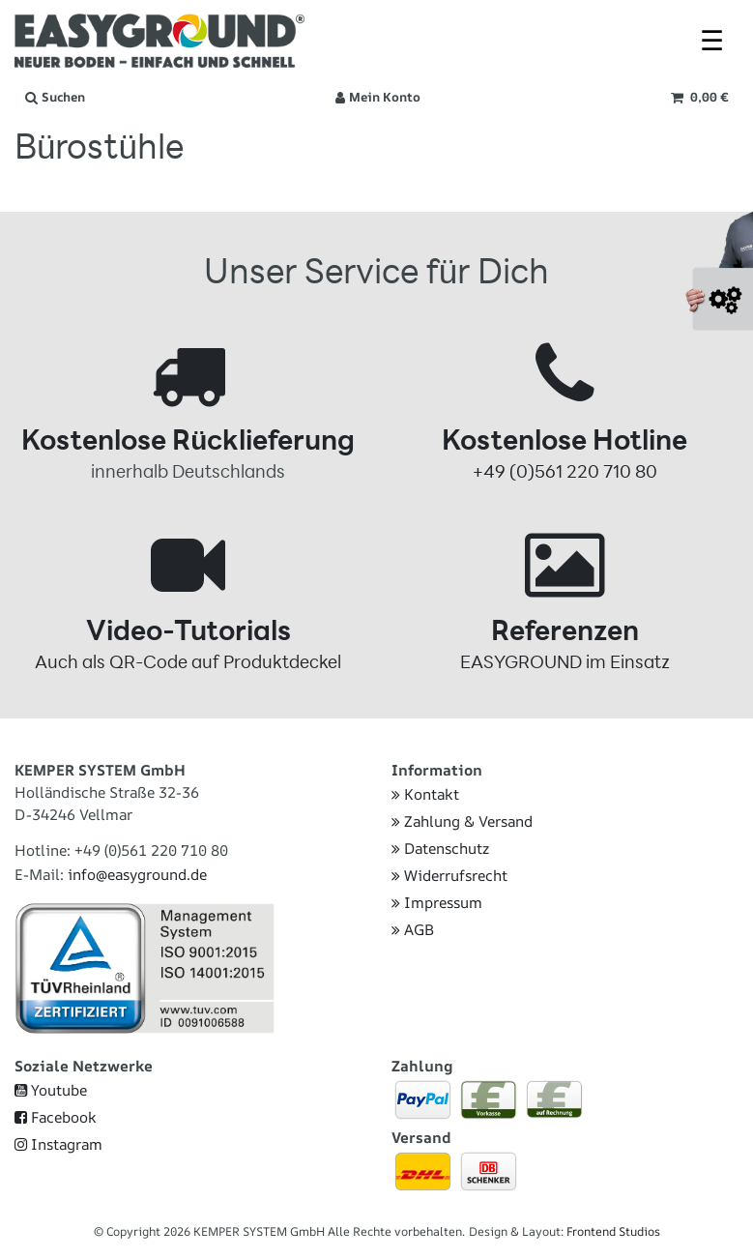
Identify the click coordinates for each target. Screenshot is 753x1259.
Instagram (58, 1144)
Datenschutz (440, 848)
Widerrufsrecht (449, 875)
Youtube (50, 1090)
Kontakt (425, 794)
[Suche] (55, 97)
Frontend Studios (613, 1231)
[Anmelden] (378, 97)
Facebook (55, 1117)
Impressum (436, 903)
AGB (412, 930)
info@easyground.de (137, 874)
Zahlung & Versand (462, 821)
